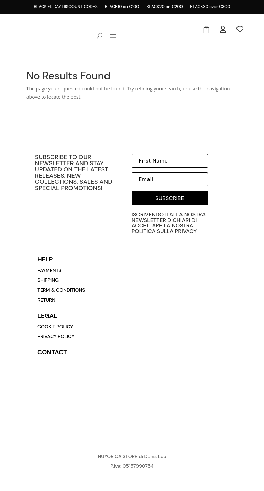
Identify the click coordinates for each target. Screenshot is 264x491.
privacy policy (55, 336)
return (46, 300)
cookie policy (55, 327)
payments (49, 270)
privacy (186, 231)
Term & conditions (61, 290)
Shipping (48, 280)
